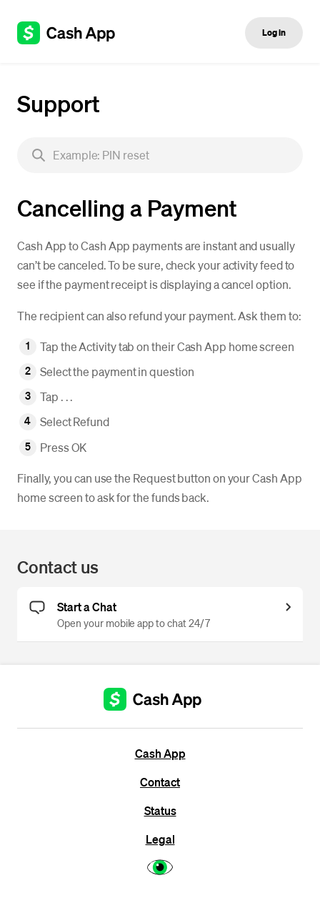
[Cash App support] (74, 33)
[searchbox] (160, 155)
